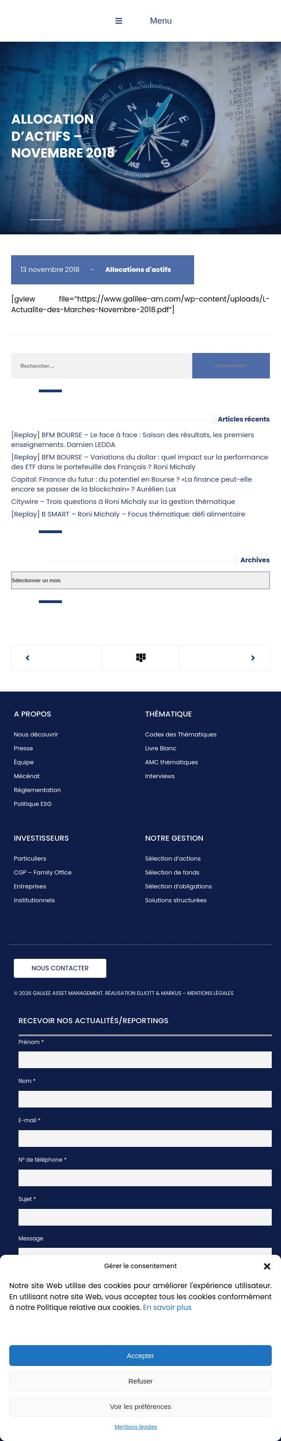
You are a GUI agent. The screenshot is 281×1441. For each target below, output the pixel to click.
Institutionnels (34, 900)
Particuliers (30, 858)
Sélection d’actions (173, 858)
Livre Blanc (160, 748)
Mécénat (27, 776)
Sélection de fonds (172, 872)
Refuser (140, 1381)
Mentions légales (136, 1426)
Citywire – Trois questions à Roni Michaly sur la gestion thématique (123, 501)
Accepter (140, 1355)
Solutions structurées (176, 900)
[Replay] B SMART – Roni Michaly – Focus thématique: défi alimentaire (128, 514)
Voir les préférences (140, 1406)
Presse (23, 748)
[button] (267, 1266)
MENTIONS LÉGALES (210, 993)
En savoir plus (167, 1307)
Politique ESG (33, 804)
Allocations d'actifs (138, 269)
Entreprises (30, 886)
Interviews (160, 776)
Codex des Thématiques (181, 734)
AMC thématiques (171, 762)
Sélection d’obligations (178, 886)
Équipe (24, 762)
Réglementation (37, 790)
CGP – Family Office (43, 872)
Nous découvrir (36, 734)
